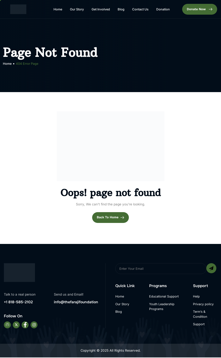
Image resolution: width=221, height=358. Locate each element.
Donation (163, 9)
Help (196, 296)
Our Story (77, 9)
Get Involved (101, 9)
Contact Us (140, 9)
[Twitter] (16, 325)
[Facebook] (25, 325)
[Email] (7, 325)
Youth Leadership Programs (161, 306)
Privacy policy (203, 304)
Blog (121, 9)
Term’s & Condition (200, 314)
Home (58, 9)
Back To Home (110, 217)
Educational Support (164, 296)
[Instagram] (34, 325)
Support (199, 325)
